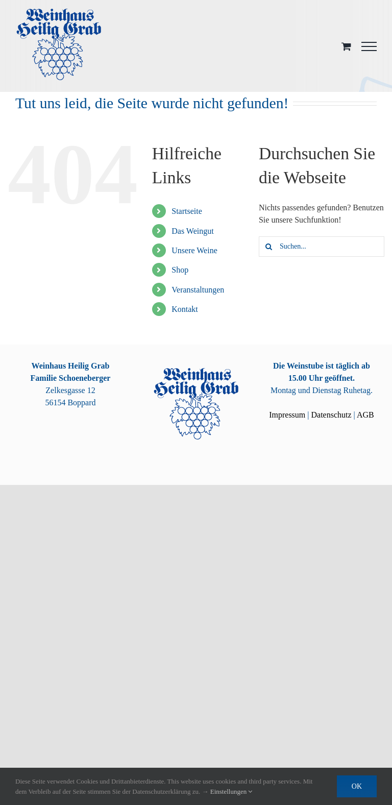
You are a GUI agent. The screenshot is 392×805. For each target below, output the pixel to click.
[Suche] (269, 246)
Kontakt (185, 309)
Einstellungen (231, 791)
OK (357, 786)
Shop (180, 269)
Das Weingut (192, 231)
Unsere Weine (194, 250)
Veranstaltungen (198, 289)
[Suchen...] (321, 246)
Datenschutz (331, 414)
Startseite (187, 211)
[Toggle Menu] (369, 46)
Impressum (287, 414)
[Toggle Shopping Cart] (346, 46)
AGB (365, 414)
